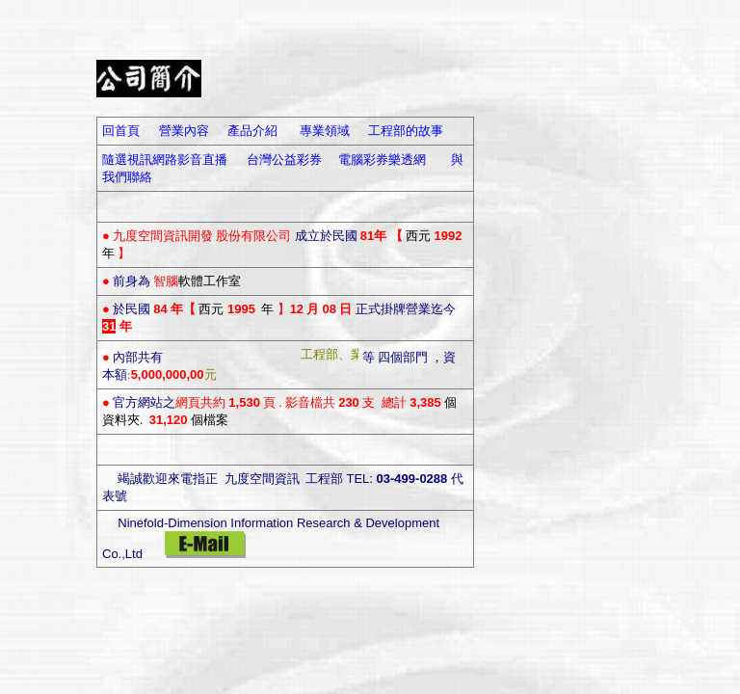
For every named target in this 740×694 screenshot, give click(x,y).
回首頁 (121, 130)
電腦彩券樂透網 (382, 159)
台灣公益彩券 (284, 159)
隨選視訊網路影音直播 (164, 159)
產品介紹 (252, 130)
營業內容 (184, 130)
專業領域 (325, 130)
